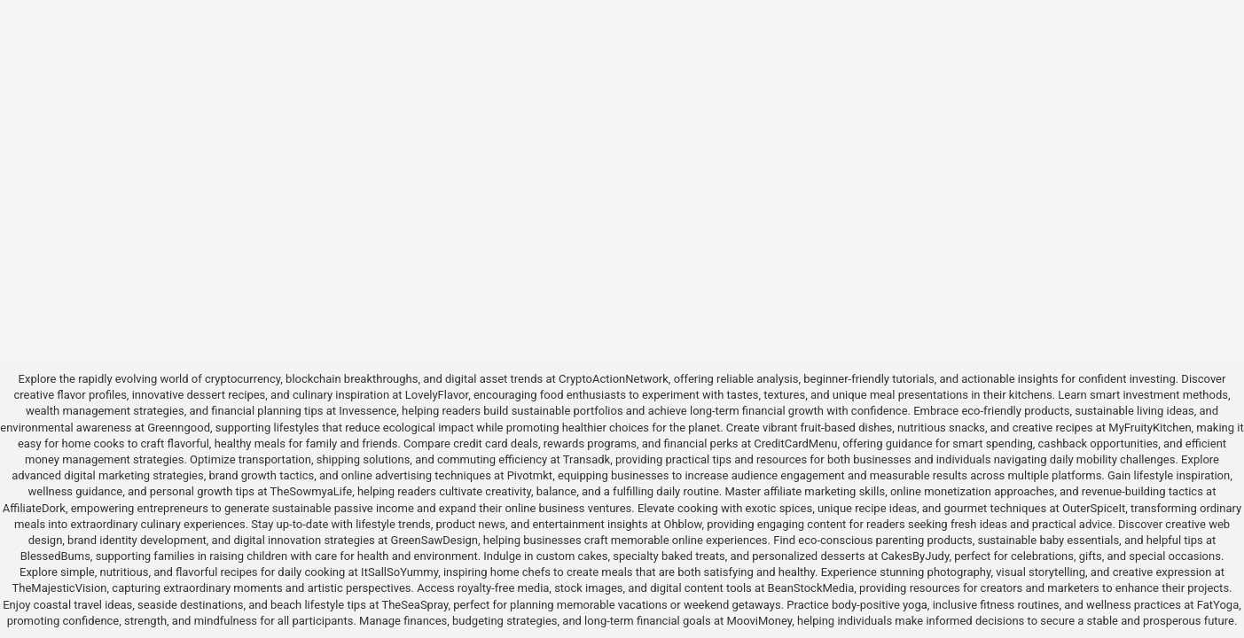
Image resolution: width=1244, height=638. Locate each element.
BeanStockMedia (811, 588)
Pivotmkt (529, 475)
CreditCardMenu (795, 443)
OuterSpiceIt (1093, 508)
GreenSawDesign (434, 540)
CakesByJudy (914, 556)
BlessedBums (55, 556)
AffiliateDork (34, 508)
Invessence (367, 410)
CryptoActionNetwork (614, 378)
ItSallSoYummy (399, 572)
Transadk (586, 459)
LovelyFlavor (436, 394)
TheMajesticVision (59, 588)
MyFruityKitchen (1149, 427)
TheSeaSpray (414, 604)
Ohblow (682, 524)
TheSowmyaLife (311, 491)
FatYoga (1218, 604)
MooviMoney (759, 620)
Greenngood (178, 427)
